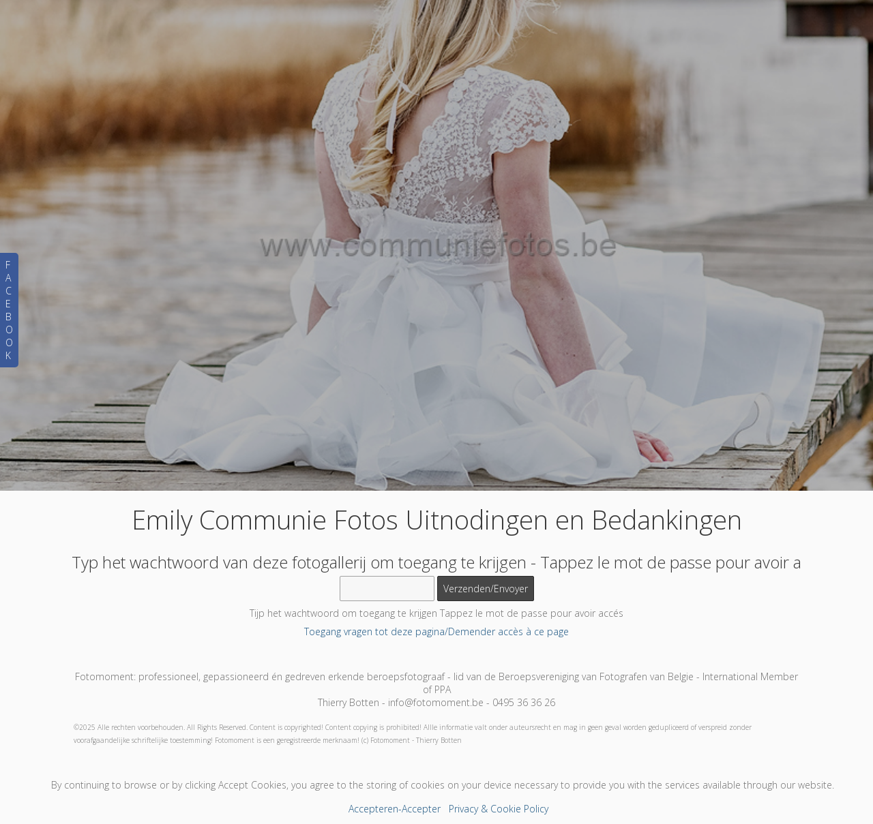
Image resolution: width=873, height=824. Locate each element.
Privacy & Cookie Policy (498, 808)
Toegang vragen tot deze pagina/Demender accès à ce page (436, 631)
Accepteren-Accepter (395, 808)
